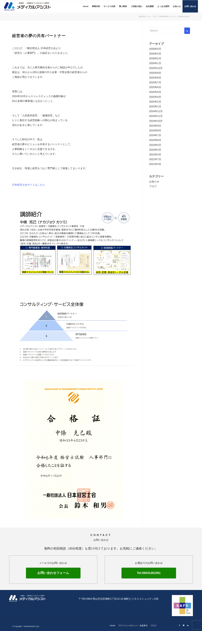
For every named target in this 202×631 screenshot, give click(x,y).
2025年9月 (155, 73)
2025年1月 (155, 106)
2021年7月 (155, 159)
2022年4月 (155, 154)
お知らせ (154, 181)
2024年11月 (156, 116)
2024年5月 (155, 145)
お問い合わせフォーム (53, 573)
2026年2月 (155, 58)
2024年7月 (155, 135)
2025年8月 (155, 77)
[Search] (169, 31)
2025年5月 (155, 92)
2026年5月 (155, 48)
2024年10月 (156, 121)
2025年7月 (155, 82)
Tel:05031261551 (149, 573)
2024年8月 (155, 130)
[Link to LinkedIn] (188, 625)
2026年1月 (155, 63)
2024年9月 (155, 125)
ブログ (153, 186)
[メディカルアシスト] (32, 6)
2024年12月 (156, 111)
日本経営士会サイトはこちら (28, 184)
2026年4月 (155, 53)
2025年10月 (156, 68)
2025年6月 (155, 87)
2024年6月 (155, 140)
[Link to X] (184, 625)
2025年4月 (155, 97)
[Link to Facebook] (179, 625)
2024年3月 (155, 149)
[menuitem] (85, 6)
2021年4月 (155, 164)
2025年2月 (155, 101)
